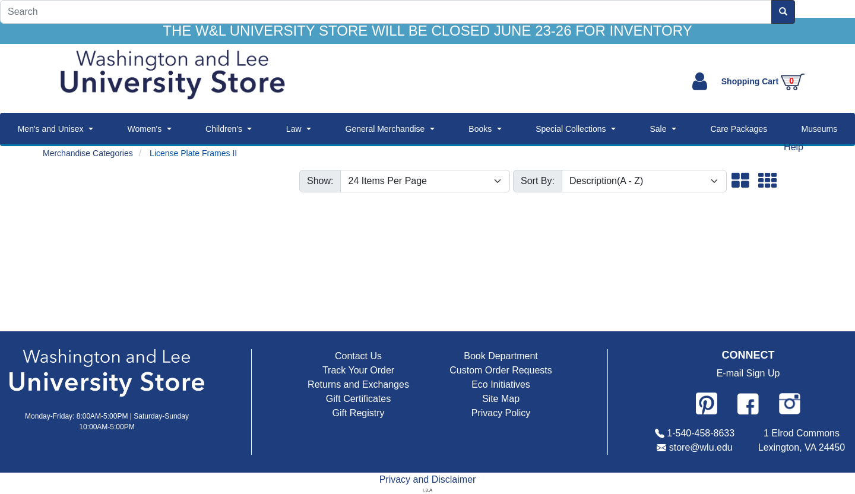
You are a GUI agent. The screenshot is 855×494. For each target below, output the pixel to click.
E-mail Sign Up (748, 373)
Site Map (501, 399)
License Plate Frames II (193, 153)
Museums (820, 129)
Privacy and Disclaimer (427, 479)
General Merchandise (385, 129)
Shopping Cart (763, 81)
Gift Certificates (358, 399)
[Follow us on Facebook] (748, 403)
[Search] (386, 12)
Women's (144, 129)
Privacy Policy (501, 413)
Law (294, 129)
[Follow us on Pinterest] (706, 403)
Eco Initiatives (500, 384)
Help (793, 147)
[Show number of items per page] (425, 181)
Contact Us (358, 356)
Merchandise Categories (88, 153)
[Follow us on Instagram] (789, 403)
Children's (223, 129)
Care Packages (738, 129)
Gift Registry (358, 413)
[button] (740, 182)
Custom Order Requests (500, 370)
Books (480, 129)
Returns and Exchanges (358, 384)
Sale (658, 129)
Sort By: (538, 181)
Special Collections (571, 129)
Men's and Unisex (51, 129)
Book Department (501, 356)
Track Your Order (358, 370)
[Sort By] (644, 181)
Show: (320, 181)
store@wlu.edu (701, 447)
